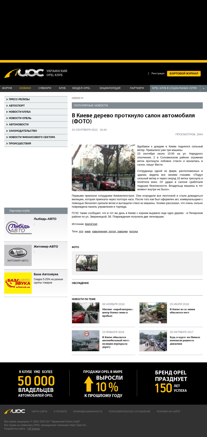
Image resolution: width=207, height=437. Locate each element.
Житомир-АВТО (51, 249)
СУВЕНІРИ (44, 88)
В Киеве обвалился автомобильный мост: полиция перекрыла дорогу (115, 342)
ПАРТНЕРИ (137, 88)
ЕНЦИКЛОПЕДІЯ (110, 88)
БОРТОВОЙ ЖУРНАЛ (184, 73)
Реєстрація (158, 73)
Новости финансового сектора (32, 137)
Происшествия (20, 143)
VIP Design (33, 428)
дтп (81, 231)
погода (133, 231)
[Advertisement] (103, 29)
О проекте (60, 411)
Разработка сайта (14, 428)
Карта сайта (39, 411)
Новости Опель (20, 118)
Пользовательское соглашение (129, 411)
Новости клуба (20, 111)
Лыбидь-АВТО (51, 221)
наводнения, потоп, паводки (110, 231)
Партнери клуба (19, 210)
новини (76, 97)
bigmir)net (91, 224)
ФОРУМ (7, 88)
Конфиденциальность (87, 411)
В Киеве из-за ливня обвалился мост (182, 311)
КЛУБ (62, 88)
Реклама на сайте (168, 411)
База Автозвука (51, 279)
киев (88, 231)
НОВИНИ (25, 88)
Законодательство (23, 130)
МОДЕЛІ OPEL (81, 88)
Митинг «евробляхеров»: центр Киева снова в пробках (117, 312)
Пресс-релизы (19, 99)
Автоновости (19, 124)
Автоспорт (17, 105)
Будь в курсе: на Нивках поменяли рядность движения (185, 340)
